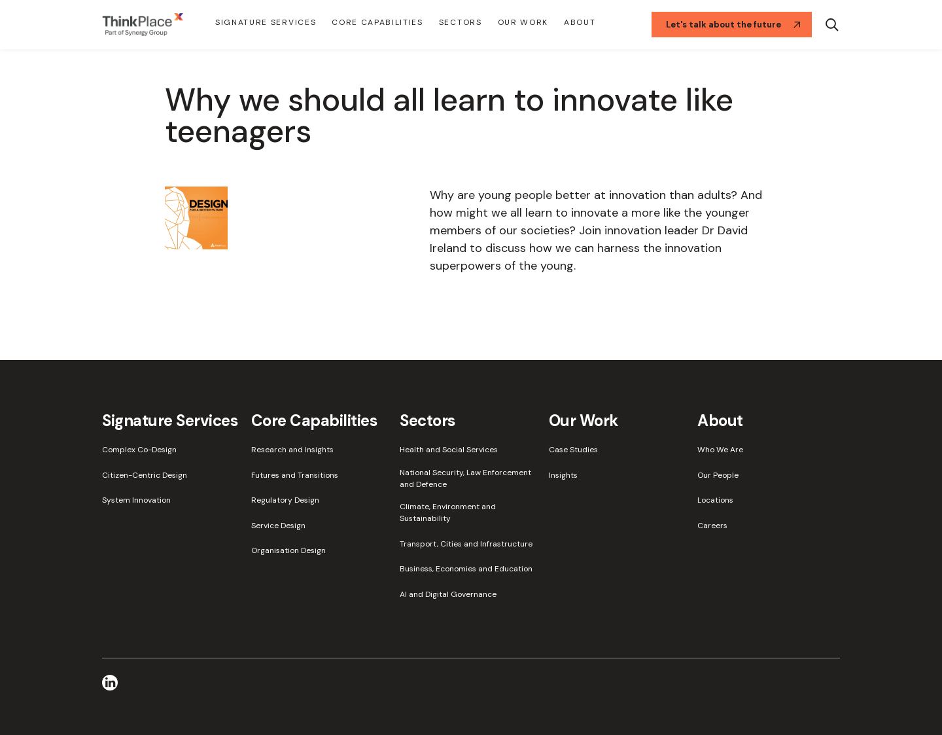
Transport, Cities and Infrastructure (466, 544)
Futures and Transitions (294, 475)
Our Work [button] (523, 22)
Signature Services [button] (265, 22)
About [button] (579, 22)
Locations (715, 500)
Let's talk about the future (733, 24)
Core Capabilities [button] (377, 22)
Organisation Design (288, 550)
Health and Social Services (449, 449)
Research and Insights (292, 449)
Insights (563, 475)
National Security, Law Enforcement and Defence (465, 478)
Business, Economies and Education (466, 569)
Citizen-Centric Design (144, 475)
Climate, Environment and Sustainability (448, 512)
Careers (712, 525)
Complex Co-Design (139, 449)
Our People (718, 475)
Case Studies (573, 449)
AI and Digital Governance (448, 594)
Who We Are (720, 449)
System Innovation (136, 500)
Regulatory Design (285, 500)
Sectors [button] (460, 22)
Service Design (278, 525)
